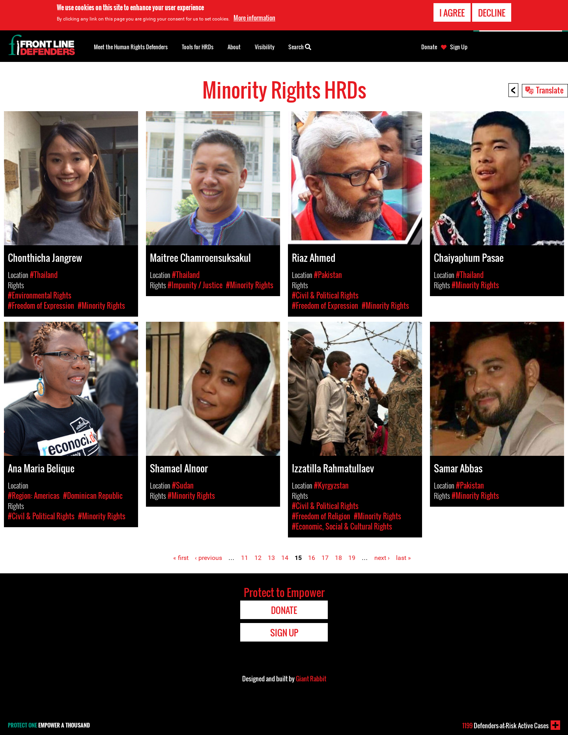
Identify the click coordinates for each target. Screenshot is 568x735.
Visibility (265, 47)
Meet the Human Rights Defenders (131, 47)
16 (311, 558)
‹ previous (208, 558)
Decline (491, 12)
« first (181, 558)
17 (325, 558)
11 (244, 558)
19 (351, 558)
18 (338, 558)
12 (258, 558)
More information (254, 17)
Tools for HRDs (197, 47)
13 (271, 558)
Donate (429, 47)
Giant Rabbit (311, 678)
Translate (550, 89)
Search (299, 46)
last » (403, 558)
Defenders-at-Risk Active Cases (505, 725)
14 (284, 558)
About (234, 47)
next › (382, 558)
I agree (452, 12)
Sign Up (458, 47)
